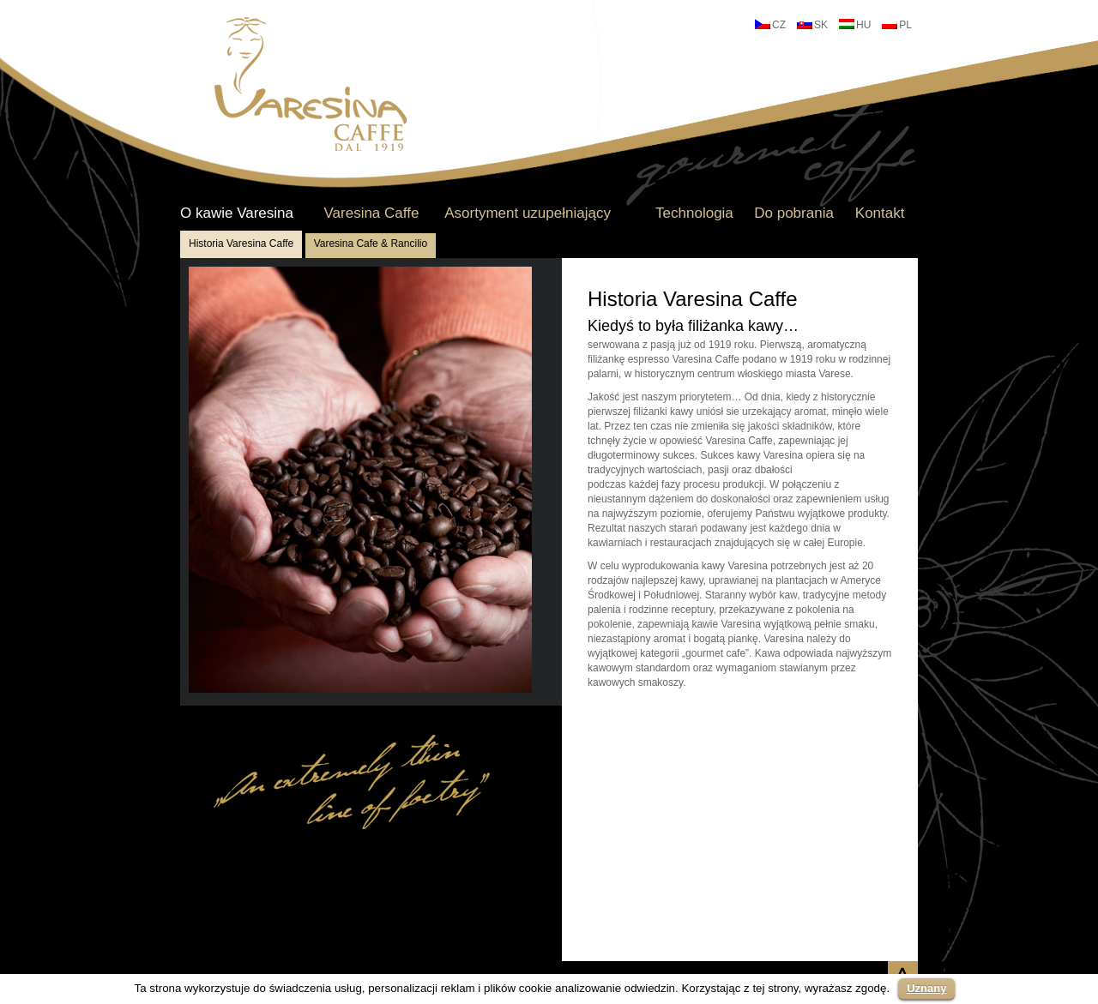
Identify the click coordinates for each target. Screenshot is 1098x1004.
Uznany (926, 988)
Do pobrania (794, 213)
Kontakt (880, 213)
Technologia (694, 213)
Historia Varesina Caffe (241, 243)
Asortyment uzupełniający (527, 213)
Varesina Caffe (371, 213)
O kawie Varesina (236, 213)
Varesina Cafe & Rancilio (371, 243)
